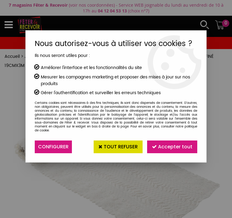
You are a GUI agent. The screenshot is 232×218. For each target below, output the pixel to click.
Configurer (53, 146)
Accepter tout (172, 146)
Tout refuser (118, 146)
